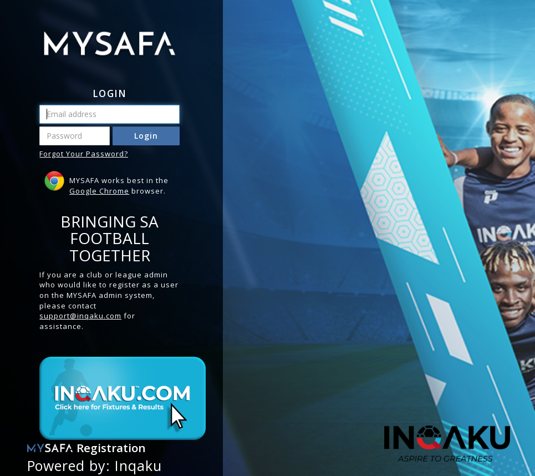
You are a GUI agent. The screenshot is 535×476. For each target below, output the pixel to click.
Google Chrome (99, 191)
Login (146, 135)
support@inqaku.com (80, 316)
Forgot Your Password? (83, 154)
